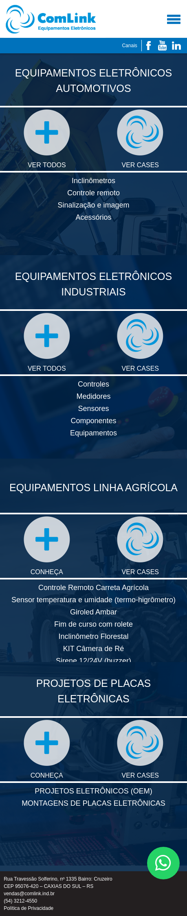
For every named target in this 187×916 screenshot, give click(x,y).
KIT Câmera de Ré (93, 649)
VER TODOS (47, 138)
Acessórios (93, 217)
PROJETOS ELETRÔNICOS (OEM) (93, 791)
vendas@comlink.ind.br (29, 893)
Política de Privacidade (28, 908)
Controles (93, 384)
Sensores (93, 408)
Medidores (93, 396)
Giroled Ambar (93, 612)
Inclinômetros (93, 181)
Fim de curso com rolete (93, 624)
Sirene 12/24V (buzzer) (93, 661)
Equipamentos (93, 433)
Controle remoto (93, 193)
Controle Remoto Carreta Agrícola (93, 588)
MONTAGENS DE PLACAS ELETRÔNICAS (93, 803)
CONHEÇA (47, 545)
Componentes (93, 421)
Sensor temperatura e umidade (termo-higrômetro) (93, 600)
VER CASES (140, 138)
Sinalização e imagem (93, 205)
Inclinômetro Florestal (93, 636)
